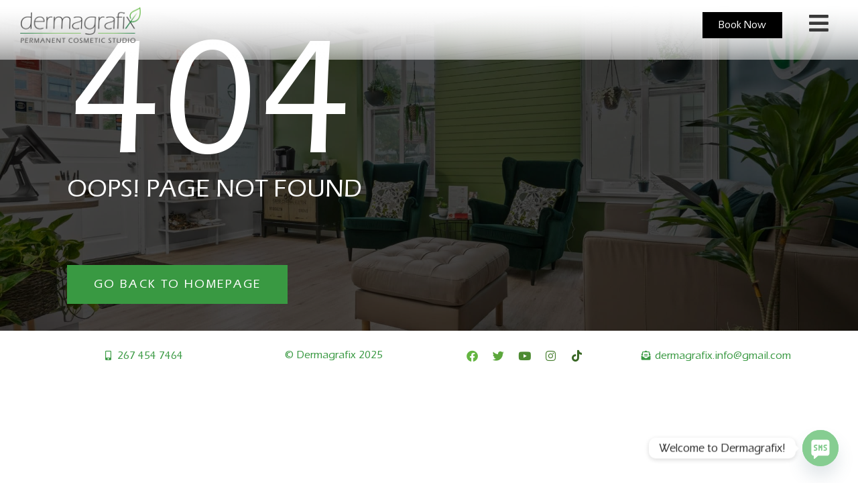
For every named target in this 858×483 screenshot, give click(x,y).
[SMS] (820, 448)
